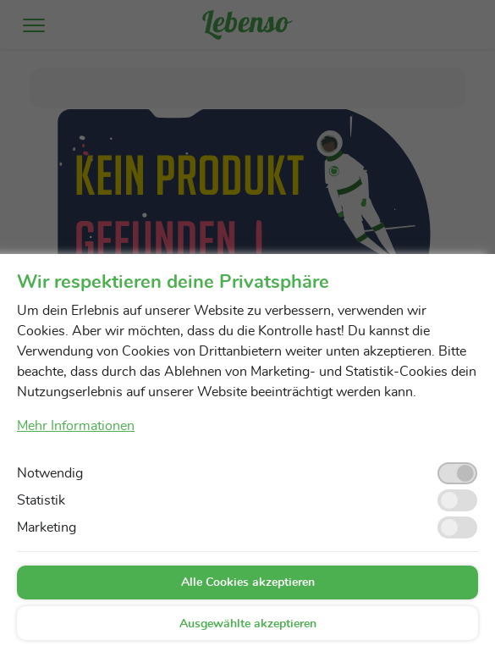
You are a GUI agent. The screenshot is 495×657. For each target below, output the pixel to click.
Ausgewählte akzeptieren (247, 624)
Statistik (41, 500)
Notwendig (50, 473)
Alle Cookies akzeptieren (248, 582)
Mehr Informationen (76, 426)
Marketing (46, 527)
